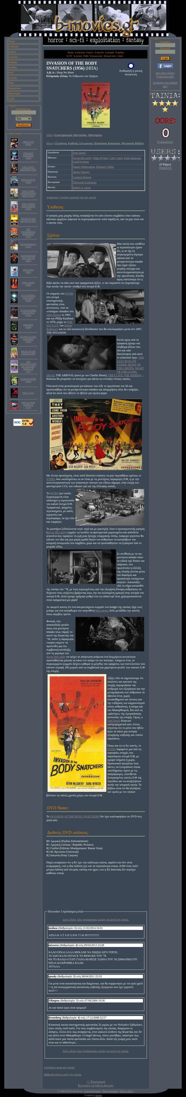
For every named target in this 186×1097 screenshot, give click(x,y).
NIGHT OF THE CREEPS (129, 366)
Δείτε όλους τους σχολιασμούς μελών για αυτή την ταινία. (96, 919)
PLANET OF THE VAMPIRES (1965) (28, 339)
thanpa (98, 1095)
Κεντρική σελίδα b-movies (95, 1085)
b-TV (11, 72)
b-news (12, 51)
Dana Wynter (100, 158)
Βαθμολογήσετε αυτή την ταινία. (62, 1074)
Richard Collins (105, 166)
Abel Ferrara (53, 315)
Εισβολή (73, 143)
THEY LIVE (115, 375)
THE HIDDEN (132, 375)
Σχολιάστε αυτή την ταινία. (59, 1067)
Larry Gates (116, 158)
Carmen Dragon (82, 177)
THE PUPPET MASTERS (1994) (28, 168)
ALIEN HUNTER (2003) (28, 380)
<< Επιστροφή (95, 1081)
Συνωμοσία (85, 143)
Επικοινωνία (15, 88)
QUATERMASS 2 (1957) (28, 245)
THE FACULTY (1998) (28, 181)
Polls (11, 83)
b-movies (13, 57)
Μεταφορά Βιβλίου (132, 143)
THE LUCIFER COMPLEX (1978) (28, 404)
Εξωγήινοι (60, 143)
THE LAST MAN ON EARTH (130, 361)
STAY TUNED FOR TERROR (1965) (28, 206)
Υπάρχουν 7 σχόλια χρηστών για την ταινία (71, 197)
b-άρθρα (13, 67)
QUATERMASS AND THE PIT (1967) (28, 258)
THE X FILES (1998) (28, 283)
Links (11, 98)
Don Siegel (79, 152)
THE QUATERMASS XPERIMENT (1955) (28, 233)
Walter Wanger (81, 172)
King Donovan (132, 158)
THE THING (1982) (28, 271)
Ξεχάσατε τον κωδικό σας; (165, 84)
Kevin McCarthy (82, 158)
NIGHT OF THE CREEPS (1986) (28, 352)
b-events (13, 78)
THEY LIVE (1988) (28, 143)
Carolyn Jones (81, 161)
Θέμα (49, 143)
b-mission (13, 46)
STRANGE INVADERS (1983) (28, 155)
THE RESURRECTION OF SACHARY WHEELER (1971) (28, 366)
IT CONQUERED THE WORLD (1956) (28, 312)
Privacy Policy (127, 1091)
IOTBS (69, 293)
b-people (13, 62)
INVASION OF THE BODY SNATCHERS (75, 816)
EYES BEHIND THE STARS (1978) (28, 298)
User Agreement (110, 1091)
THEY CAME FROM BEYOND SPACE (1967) (28, 193)
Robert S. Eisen (82, 187)
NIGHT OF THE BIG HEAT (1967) (28, 220)
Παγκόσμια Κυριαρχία (107, 143)
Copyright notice (92, 1091)
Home (12, 41)
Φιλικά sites (14, 93)
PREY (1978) (28, 393)
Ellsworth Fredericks (85, 182)
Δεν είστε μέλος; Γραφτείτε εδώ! (165, 74)
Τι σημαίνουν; (165, 142)
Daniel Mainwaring (84, 166)
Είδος (49, 135)
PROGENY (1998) (28, 326)
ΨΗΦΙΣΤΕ (165, 168)
